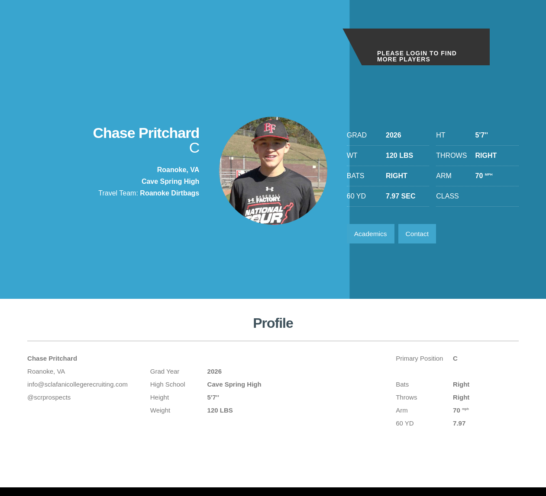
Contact (420, 234)
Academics (371, 234)
